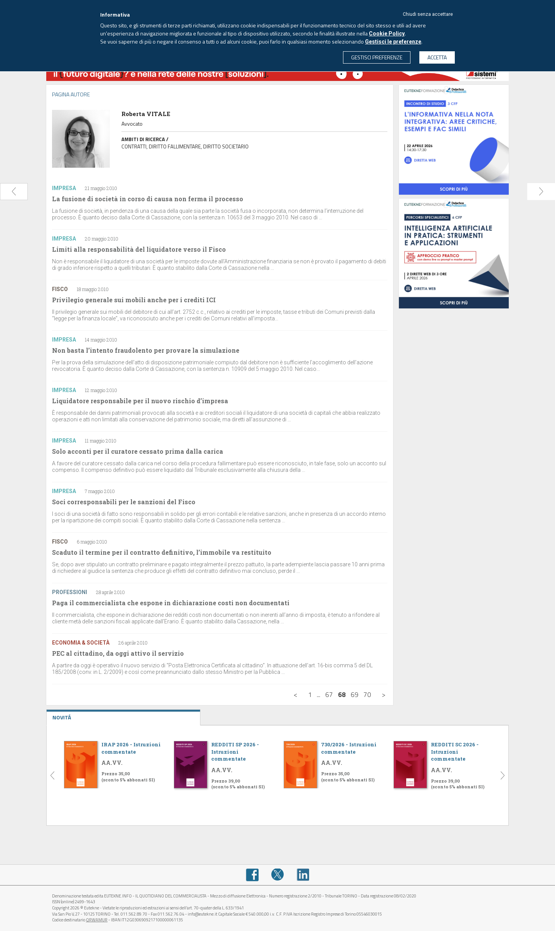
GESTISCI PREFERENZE (376, 57)
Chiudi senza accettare (428, 14)
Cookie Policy (387, 33)
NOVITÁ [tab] (123, 715)
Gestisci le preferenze (393, 42)
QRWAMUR (97, 920)
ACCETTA (437, 57)
